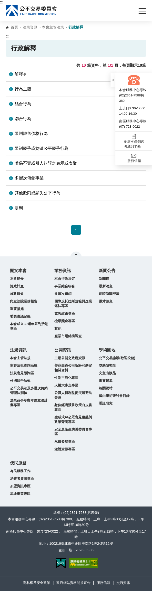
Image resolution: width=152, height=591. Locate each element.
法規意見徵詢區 (22, 373)
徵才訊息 (105, 301)
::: (1, 2)
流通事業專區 (20, 494)
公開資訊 (62, 350)
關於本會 (18, 270)
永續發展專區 (64, 441)
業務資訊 (62, 270)
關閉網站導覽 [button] (76, 254)
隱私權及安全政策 (36, 582)
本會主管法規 (53, 27)
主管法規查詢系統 (23, 365)
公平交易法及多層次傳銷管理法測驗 (29, 390)
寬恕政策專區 (64, 313)
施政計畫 (17, 286)
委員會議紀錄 (20, 316)
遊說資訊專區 (64, 449)
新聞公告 (107, 270)
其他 (57, 328)
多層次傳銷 (62, 294)
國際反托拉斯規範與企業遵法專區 (73, 303)
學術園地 (107, 350)
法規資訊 (30, 27)
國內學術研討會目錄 (114, 396)
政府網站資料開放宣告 (73, 582)
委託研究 (105, 403)
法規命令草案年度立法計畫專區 (29, 402)
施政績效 (17, 294)
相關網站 (105, 388)
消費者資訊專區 (22, 478)
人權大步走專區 (66, 385)
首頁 (14, 27)
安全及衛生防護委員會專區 (73, 431)
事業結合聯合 (64, 286)
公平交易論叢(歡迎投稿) (117, 358)
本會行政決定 (64, 279)
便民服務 (18, 463)
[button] (113, 80)
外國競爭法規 (20, 381)
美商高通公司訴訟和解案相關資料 (73, 368)
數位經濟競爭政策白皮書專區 (73, 407)
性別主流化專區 (66, 378)
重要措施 (17, 309)
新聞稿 (104, 279)
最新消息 (105, 286)
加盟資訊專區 (20, 486)
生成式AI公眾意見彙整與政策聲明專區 (73, 419)
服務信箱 (103, 582)
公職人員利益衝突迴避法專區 (73, 395)
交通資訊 (123, 582)
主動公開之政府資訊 (69, 358)
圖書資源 (105, 381)
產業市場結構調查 (68, 336)
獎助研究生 (107, 365)
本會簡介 (17, 279)
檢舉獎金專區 (64, 321)
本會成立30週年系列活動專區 (29, 326)
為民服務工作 (20, 471)
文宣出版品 (107, 373)
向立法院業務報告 (23, 301)
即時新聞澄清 (109, 294)
